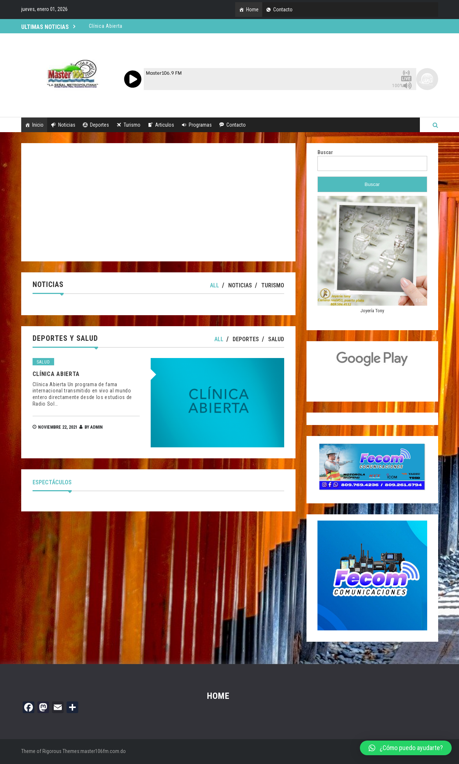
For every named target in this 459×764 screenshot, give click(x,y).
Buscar (325, 152)
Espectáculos (52, 482)
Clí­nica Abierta (56, 373)
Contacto (283, 9)
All (214, 285)
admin (96, 427)
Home (252, 9)
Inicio (38, 125)
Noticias (66, 125)
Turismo (132, 125)
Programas (200, 125)
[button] (406, 748)
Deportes (99, 125)
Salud (276, 339)
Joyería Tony (372, 310)
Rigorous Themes (60, 751)
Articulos (164, 125)
